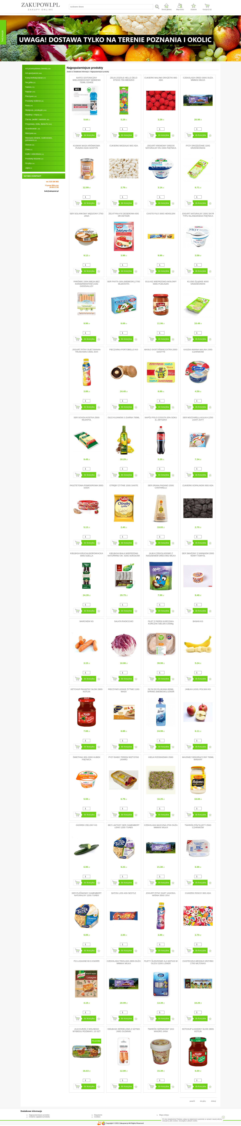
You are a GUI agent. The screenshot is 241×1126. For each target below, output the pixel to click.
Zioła (28, 149)
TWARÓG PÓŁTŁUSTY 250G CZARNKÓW (198, 826)
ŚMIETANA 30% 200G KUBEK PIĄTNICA (86, 758)
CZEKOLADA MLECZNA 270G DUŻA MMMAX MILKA (161, 826)
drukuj (213, 1101)
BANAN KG (198, 621)
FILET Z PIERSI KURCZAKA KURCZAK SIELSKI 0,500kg (161, 622)
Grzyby (29, 163)
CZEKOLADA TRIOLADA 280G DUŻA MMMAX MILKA (124, 962)
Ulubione (194, 9)
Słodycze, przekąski (35, 110)
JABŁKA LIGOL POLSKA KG (198, 689)
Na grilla (30, 82)
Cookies (97, 1117)
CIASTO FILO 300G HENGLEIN (160, 213)
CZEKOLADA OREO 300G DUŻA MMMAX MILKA (198, 79)
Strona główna (166, 9)
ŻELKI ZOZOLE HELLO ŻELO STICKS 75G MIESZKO (123, 79)
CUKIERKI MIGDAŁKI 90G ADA (123, 146)
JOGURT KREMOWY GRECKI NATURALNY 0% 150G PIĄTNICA (161, 147)
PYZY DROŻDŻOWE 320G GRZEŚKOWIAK (198, 147)
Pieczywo (30, 96)
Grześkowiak (32, 128)
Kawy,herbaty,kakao (35, 78)
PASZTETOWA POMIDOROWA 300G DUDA (86, 486)
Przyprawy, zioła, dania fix (38, 124)
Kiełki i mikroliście (34, 154)
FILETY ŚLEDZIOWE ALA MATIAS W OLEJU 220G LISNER (161, 962)
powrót (192, 1101)
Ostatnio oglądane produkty (39, 1117)
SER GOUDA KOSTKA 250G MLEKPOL (86, 418)
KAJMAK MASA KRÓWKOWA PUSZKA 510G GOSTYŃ (86, 147)
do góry (203, 1101)
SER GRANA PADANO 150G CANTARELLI (161, 486)
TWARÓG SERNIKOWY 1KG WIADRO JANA (161, 1030)
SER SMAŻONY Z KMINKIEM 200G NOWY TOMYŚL (198, 554)
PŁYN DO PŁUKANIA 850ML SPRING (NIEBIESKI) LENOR (160, 690)
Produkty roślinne (34, 101)
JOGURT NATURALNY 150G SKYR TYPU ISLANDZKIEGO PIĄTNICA (198, 214)
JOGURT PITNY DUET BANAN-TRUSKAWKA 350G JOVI (86, 350)
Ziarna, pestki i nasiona (37, 119)
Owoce (29, 145)
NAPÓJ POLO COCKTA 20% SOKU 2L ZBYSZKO (161, 418)
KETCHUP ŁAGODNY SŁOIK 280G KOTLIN (198, 1030)
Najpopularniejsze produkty (39, 1115)
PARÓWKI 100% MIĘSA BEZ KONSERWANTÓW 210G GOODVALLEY (86, 283)
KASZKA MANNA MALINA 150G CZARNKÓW (198, 350)
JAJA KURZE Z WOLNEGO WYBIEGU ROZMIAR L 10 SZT (87, 1030)
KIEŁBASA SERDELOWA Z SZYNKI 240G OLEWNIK (124, 1030)
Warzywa (30, 133)
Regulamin (98, 1115)
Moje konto (180, 9)
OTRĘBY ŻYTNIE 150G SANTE (123, 485)
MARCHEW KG (87, 621)
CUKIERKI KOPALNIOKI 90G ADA (198, 485)
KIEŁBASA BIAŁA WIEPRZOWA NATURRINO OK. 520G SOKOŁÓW (124, 554)
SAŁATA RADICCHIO (123, 621)
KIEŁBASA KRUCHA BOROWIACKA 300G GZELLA (86, 554)
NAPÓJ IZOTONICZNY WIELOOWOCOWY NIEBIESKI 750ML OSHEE (87, 80)
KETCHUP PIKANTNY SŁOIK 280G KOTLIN (87, 690)
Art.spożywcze (33, 73)
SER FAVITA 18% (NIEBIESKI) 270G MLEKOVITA (123, 282)
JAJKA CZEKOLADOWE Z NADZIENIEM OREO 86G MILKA (161, 554)
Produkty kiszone (34, 158)
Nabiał (29, 87)
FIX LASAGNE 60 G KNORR (86, 961)
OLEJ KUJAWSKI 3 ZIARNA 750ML (124, 417)
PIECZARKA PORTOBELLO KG (123, 349)
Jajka (28, 168)
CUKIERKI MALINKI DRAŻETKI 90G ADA (160, 79)
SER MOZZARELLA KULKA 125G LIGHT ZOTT (198, 418)
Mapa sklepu (164, 1115)
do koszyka (89, 135)
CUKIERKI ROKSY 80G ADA (198, 893)
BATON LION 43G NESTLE (123, 893)
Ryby (29, 105)
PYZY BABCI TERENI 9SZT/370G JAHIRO (124, 758)
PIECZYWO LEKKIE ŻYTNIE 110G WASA (123, 690)
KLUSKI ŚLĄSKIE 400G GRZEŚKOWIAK (198, 282)
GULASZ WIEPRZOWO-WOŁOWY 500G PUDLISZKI (161, 282)
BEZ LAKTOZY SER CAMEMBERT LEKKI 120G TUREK (123, 826)
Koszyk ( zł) (207, 9)
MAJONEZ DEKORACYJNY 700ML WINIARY (198, 758)
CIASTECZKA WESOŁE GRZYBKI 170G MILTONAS (198, 962)
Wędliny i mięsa (33, 115)
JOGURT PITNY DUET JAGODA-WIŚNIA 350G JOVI (161, 894)
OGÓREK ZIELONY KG (86, 825)
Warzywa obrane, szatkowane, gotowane (38, 139)
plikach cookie (192, 1121)
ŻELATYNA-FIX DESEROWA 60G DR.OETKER (124, 214)
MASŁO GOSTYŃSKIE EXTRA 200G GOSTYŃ (160, 350)
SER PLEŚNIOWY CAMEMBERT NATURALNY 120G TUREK (86, 894)
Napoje (30, 91)
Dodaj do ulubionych (98, 135)
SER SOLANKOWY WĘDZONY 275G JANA (86, 214)
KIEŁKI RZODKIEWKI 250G (160, 757)
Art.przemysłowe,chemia (38, 68)
